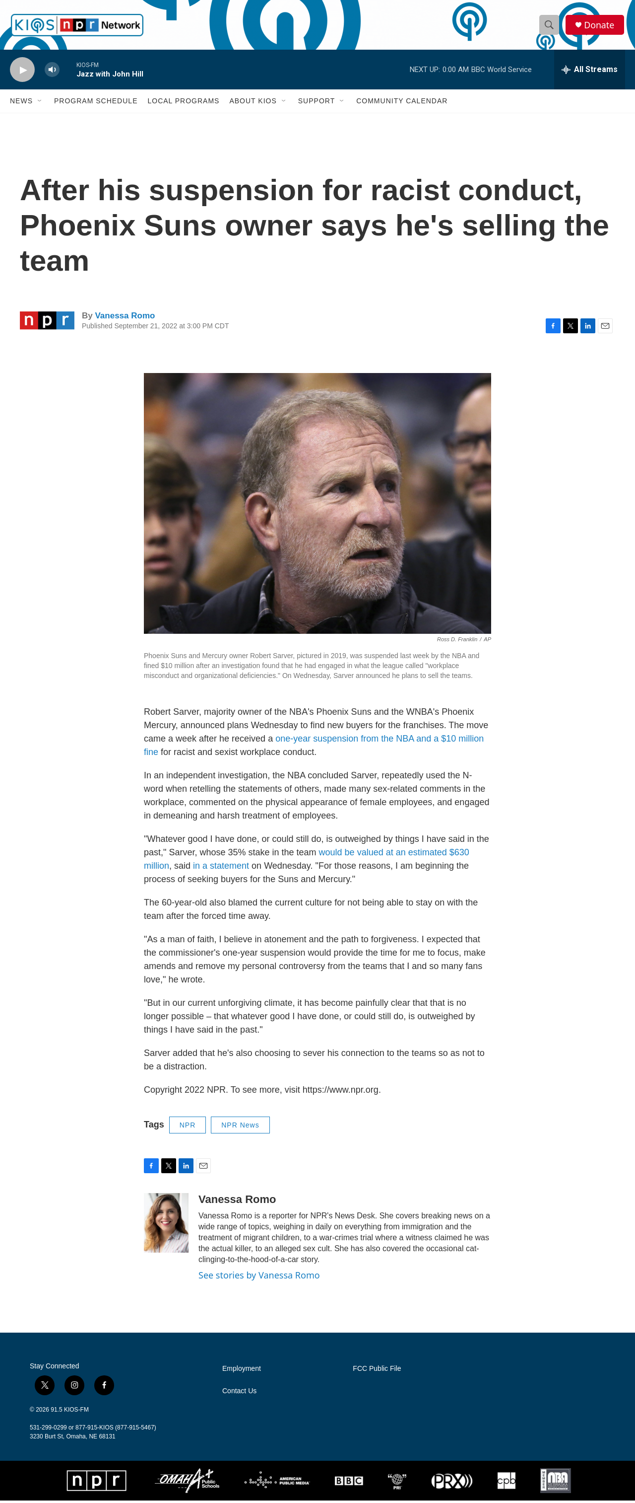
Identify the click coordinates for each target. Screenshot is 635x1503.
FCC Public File (377, 1371)
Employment (241, 1371)
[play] (22, 72)
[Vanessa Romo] (166, 1225)
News (21, 103)
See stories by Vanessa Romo (259, 1277)
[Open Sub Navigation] (40, 103)
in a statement (221, 868)
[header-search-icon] (550, 26)
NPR (188, 1127)
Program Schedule (95, 103)
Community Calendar (401, 103)
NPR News (240, 1127)
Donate (599, 26)
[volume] (52, 72)
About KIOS (252, 103)
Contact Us (239, 1393)
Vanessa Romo (125, 318)
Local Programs (183, 103)
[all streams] (589, 72)
